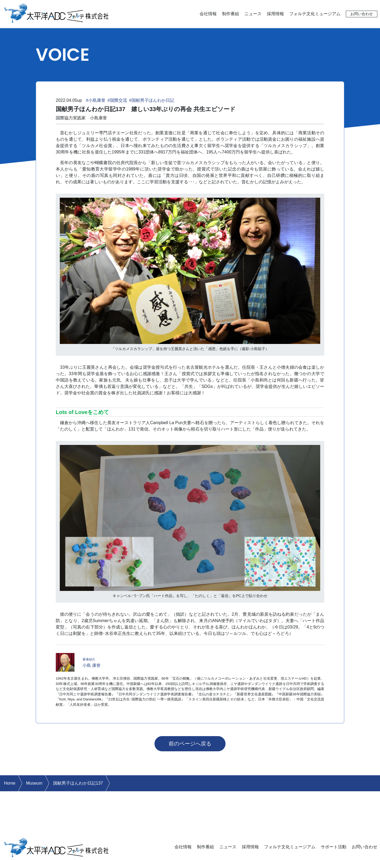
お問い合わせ (361, 14)
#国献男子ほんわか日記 (151, 100)
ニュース (253, 13)
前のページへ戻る (190, 744)
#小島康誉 (95, 100)
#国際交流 (117, 100)
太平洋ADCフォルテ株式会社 (57, 12)
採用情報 (275, 13)
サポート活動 (333, 847)
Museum (34, 783)
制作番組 (230, 13)
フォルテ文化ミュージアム (315, 13)
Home (9, 783)
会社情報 (208, 13)
